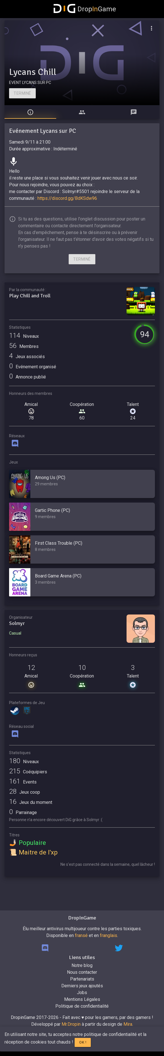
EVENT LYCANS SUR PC (30, 82)
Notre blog (82, 965)
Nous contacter (82, 972)
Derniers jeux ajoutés (82, 985)
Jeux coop (24, 792)
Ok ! (82, 1042)
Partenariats (82, 979)
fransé (81, 935)
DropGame (85, 9)
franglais (108, 935)
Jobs (82, 992)
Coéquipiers (28, 771)
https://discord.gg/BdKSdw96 (67, 198)
